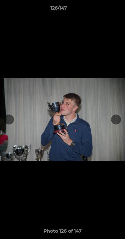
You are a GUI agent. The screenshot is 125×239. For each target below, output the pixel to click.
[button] (101, 10)
